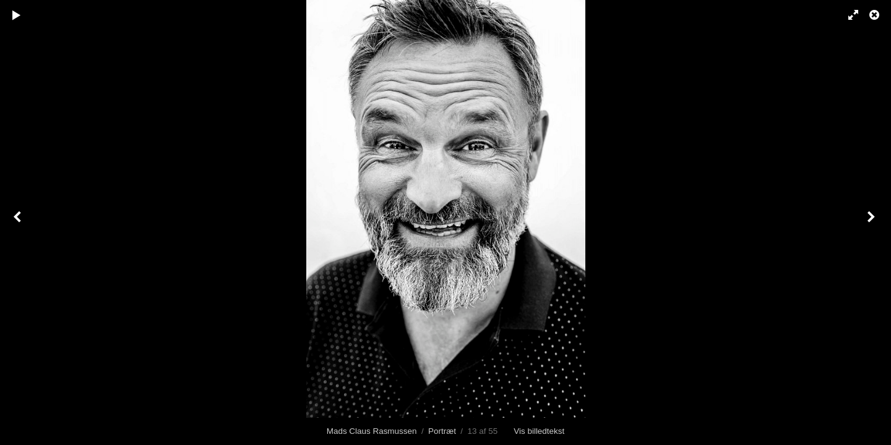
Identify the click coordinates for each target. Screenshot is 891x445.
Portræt (442, 431)
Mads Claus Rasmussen (372, 431)
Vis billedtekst (539, 431)
